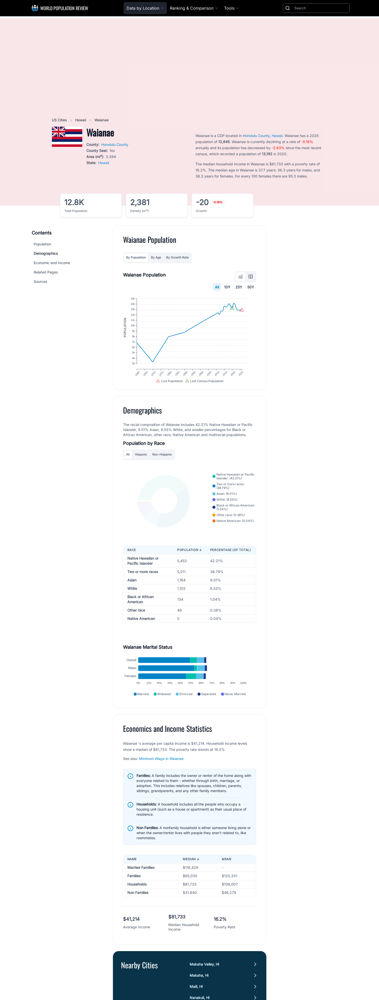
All (217, 287)
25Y (238, 287)
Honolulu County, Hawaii (263, 135)
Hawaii (81, 120)
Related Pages (46, 272)
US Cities (60, 120)
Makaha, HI (199, 985)
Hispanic (141, 460)
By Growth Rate (177, 257)
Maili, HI (196, 996)
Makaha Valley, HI (204, 974)
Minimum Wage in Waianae (161, 768)
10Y (227, 287)
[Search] (320, 8)
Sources (40, 281)
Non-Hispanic (162, 460)
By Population (136, 257)
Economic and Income (52, 263)
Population (42, 244)
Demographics (46, 253)
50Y (250, 287)
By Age (156, 257)
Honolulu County (114, 144)
